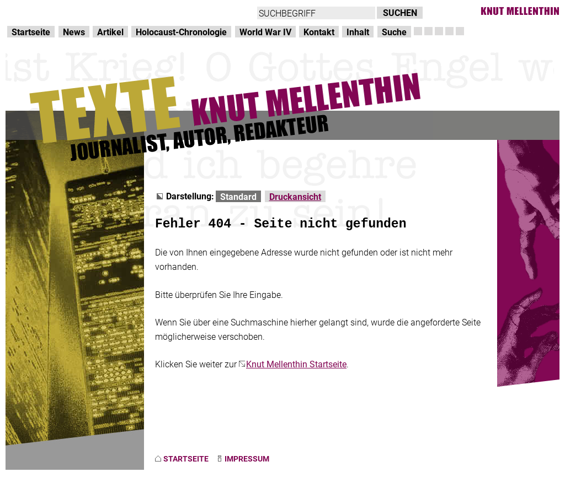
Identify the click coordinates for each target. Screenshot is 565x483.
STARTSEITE (186, 458)
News (74, 31)
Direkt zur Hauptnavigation (58, 11)
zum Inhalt (141, 11)
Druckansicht (295, 196)
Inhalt (358, 31)
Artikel (110, 31)
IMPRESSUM (247, 458)
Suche (394, 31)
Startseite (31, 31)
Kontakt (318, 31)
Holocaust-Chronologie (181, 31)
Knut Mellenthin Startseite (296, 364)
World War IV (265, 31)
